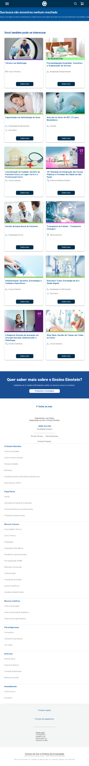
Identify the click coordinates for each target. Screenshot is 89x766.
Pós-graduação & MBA (13, 561)
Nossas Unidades (11, 464)
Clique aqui (40, 732)
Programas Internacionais (14, 515)
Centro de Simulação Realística (16, 612)
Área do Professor (11, 665)
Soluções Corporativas (13, 639)
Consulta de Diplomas (12, 671)
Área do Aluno (9, 659)
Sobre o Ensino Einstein (13, 458)
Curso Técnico (10, 536)
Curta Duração (10, 573)
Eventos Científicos (11, 586)
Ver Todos (8, 645)
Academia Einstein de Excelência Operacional (21, 477)
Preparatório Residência (13, 548)
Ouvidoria (8, 698)
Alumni (7, 497)
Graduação (8, 542)
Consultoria (9, 632)
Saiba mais (24, 84)
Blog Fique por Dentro (12, 483)
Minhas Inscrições (11, 678)
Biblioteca (8, 470)
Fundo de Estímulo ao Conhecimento (18, 509)
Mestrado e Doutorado (13, 567)
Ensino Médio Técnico (13, 529)
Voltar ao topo (45, 406)
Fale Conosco (9, 691)
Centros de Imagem (11, 606)
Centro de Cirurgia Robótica (15, 619)
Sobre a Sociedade (11, 451)
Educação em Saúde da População (18, 503)
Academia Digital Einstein (14, 592)
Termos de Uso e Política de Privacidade (44, 754)
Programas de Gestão (13, 580)
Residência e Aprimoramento (15, 554)
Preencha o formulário (44, 391)
